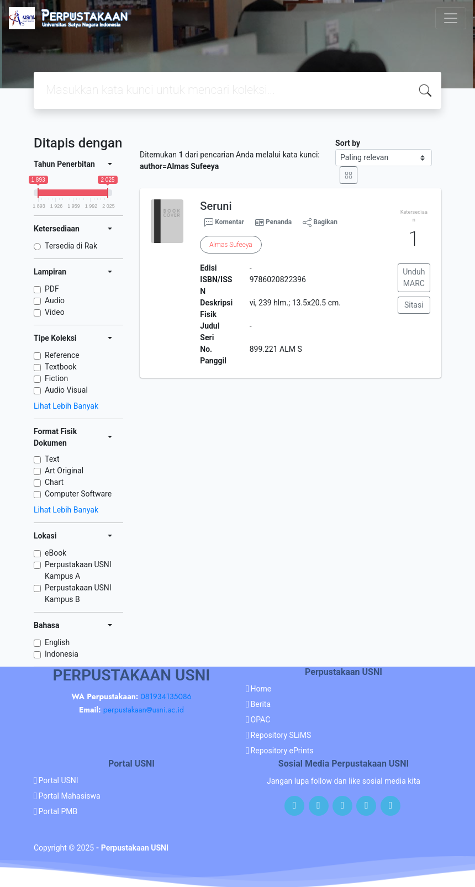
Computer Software (78, 493)
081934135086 (165, 696)
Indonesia (61, 654)
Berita (261, 704)
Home (261, 689)
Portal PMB (58, 811)
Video (55, 312)
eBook (55, 552)
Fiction (56, 378)
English (57, 642)
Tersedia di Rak (71, 245)
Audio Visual (66, 390)
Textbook (61, 366)
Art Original (64, 470)
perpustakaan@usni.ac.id (143, 709)
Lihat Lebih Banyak (66, 406)
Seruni (215, 206)
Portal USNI (58, 780)
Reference (62, 355)
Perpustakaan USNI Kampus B (78, 593)
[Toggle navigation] (450, 18)
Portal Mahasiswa (70, 796)
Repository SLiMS (281, 735)
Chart (54, 482)
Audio (55, 300)
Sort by (347, 143)
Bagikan (320, 222)
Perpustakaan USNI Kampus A (78, 570)
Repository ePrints (282, 750)
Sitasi (414, 304)
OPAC (261, 720)
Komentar (224, 222)
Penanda (279, 222)
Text (52, 459)
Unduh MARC (414, 277)
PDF (52, 288)
